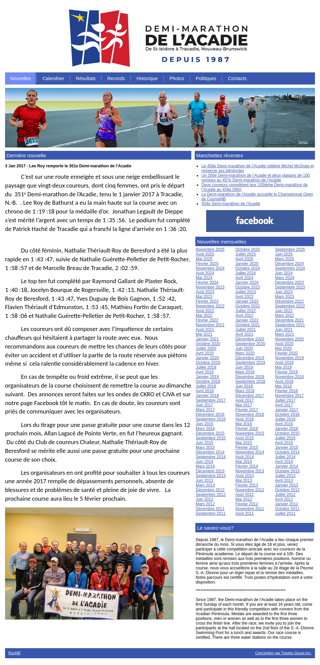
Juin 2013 (204, 480)
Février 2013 (246, 485)
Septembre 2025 (290, 249)
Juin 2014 (204, 461)
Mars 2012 (205, 504)
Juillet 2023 (245, 292)
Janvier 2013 (286, 485)
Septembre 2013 (211, 475)
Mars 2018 (245, 391)
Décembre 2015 (210, 433)
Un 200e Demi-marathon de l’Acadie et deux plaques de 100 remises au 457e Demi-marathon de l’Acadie (255, 177)
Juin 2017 (204, 405)
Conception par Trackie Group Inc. (283, 653)
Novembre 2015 (249, 433)
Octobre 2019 (208, 362)
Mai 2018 (283, 386)
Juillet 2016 (285, 419)
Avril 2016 (284, 424)
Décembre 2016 (210, 414)
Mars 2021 (284, 334)
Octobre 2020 (208, 343)
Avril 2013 (284, 480)
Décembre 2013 (210, 471)
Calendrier (53, 78)
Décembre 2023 (289, 282)
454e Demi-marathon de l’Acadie (230, 203)
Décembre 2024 (289, 263)
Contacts (237, 78)
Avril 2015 (284, 442)
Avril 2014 (284, 461)
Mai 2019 (283, 367)
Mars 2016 (205, 428)
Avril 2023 (244, 296)
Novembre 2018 (289, 376)
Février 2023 (207, 301)
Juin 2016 (204, 424)
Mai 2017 (243, 405)
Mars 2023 (284, 296)
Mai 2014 (243, 461)
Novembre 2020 (289, 339)
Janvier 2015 (286, 447)
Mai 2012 (243, 499)
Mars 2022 (284, 315)
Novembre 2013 (249, 471)
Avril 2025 (244, 259)
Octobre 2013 (287, 471)
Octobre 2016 (287, 414)
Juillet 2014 (285, 457)
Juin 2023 (284, 292)
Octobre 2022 (247, 306)
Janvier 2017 (286, 409)
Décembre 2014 (210, 452)
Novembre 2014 (249, 452)
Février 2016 (246, 428)
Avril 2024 (244, 277)
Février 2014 (246, 466)
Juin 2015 (204, 442)
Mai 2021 (204, 334)
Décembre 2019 (249, 358)
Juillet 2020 (206, 348)
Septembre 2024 (290, 268)
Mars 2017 (205, 409)
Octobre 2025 (247, 249)
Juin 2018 (244, 386)
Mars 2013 (205, 485)
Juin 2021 (284, 329)
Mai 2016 (243, 424)
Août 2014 (244, 457)
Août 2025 (205, 254)
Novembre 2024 (210, 268)
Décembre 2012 (210, 490)
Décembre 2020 (249, 339)
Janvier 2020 (207, 358)
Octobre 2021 (247, 325)
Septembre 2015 (211, 438)
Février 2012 (246, 504)
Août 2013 (244, 475)
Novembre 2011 (249, 508)
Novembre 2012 (249, 490)
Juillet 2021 (245, 329)
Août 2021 (205, 329)
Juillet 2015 (285, 438)
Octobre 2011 (287, 508)
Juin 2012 (204, 499)
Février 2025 (207, 263)
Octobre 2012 (287, 490)
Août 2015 (244, 438)
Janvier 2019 (207, 376)
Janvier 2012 (286, 504)
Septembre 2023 (290, 287)
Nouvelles (20, 78)
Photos (176, 78)
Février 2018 (286, 391)
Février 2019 (286, 372)
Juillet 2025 (245, 254)
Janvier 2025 (247, 263)
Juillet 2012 (285, 494)
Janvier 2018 (207, 395)
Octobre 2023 (247, 287)
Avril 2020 (205, 353)
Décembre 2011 (210, 508)
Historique (147, 78)
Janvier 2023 (247, 301)
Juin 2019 (244, 367)
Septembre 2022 (290, 306)
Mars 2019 (245, 372)
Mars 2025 (284, 259)
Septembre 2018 (250, 381)
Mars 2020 (245, 353)
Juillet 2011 (285, 513)
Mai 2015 (243, 442)
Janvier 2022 (247, 320)
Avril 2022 (244, 315)
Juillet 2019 (206, 367)
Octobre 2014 (287, 452)
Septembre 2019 (250, 362)
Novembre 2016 (249, 414)
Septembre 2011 (211, 513)
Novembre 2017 (289, 395)
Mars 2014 (205, 466)
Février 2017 (246, 409)
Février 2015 (246, 447)
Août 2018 (284, 381)
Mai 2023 (204, 296)
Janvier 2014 (286, 466)
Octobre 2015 (287, 433)
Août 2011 (244, 513)
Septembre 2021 (290, 325)
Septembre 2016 (211, 419)
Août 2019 (284, 362)
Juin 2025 (284, 254)
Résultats (85, 78)
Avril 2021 (244, 334)
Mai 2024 (204, 277)
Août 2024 (205, 273)
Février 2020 (286, 353)
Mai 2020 (283, 348)
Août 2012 (244, 494)
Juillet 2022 (245, 310)
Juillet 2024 (245, 273)
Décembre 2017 (249, 395)
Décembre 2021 (289, 320)
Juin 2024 (284, 273)
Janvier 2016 (286, 428)
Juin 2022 (284, 310)
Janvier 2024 (247, 282)
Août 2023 (205, 292)
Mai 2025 (204, 259)
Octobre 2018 (208, 381)
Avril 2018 (205, 391)
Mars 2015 (205, 447)
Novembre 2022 (210, 306)
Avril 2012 (284, 499)
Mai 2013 (243, 480)
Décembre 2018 (249, 376)
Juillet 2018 (206, 386)
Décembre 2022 (289, 301)
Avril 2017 (284, 405)
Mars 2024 (284, 277)
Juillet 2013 (285, 475)
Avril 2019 (205, 372)
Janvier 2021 (207, 339)
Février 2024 (207, 282)
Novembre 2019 (289, 358)
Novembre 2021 (210, 325)
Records (116, 78)
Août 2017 (244, 400)
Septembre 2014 (211, 457)
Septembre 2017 (211, 400)
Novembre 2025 (210, 249)
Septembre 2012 (211, 494)
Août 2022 (205, 310)
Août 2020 (284, 343)
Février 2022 (207, 320)
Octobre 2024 (247, 268)
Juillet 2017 (285, 400)
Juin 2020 (244, 348)
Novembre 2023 (210, 287)
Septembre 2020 (250, 343)
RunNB (14, 653)
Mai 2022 (204, 315)
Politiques (206, 78)
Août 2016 (244, 419)
